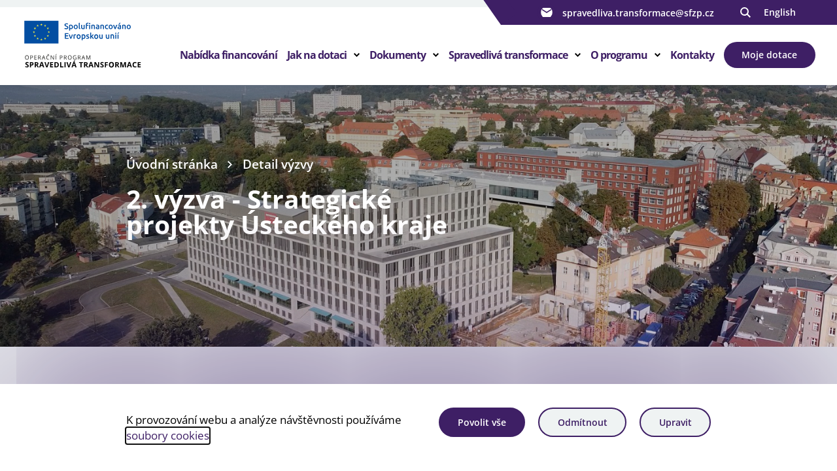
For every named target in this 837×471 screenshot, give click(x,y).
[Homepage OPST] (101, 46)
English (780, 12)
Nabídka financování (228, 55)
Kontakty (692, 55)
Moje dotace (769, 54)
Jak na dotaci (317, 55)
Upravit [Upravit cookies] (675, 422)
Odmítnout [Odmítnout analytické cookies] (582, 422)
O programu (618, 55)
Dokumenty (397, 55)
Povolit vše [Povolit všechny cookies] (482, 422)
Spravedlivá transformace (508, 55)
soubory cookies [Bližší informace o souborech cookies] (167, 435)
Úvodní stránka (172, 164)
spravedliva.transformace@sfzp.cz (626, 12)
